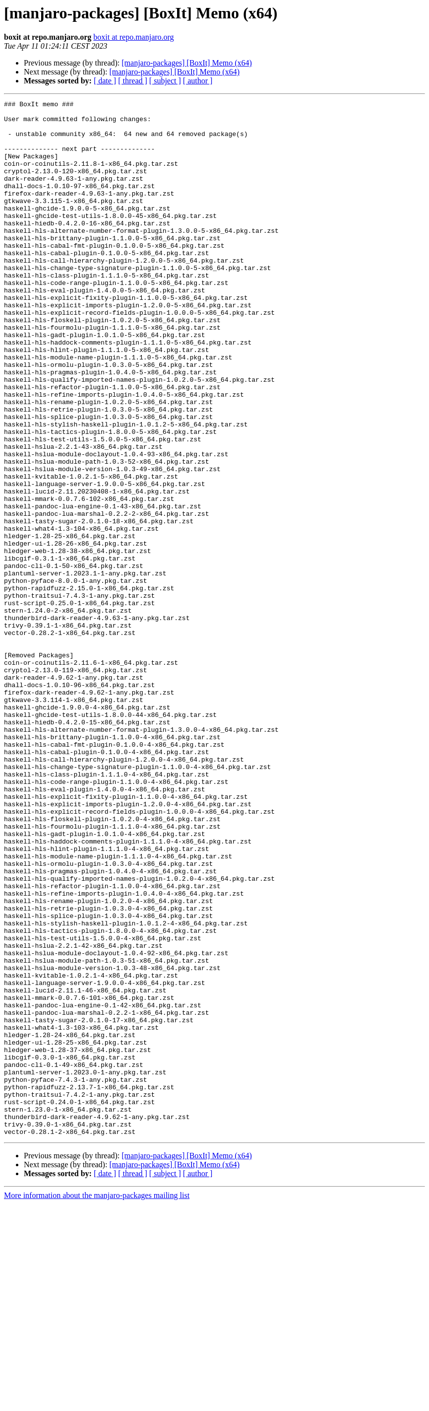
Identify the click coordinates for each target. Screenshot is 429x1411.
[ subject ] (165, 80)
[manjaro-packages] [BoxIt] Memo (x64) (187, 63)
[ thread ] (132, 80)
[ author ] (198, 80)
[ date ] (105, 80)
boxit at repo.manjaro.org (133, 37)
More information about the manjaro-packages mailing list (96, 1402)
